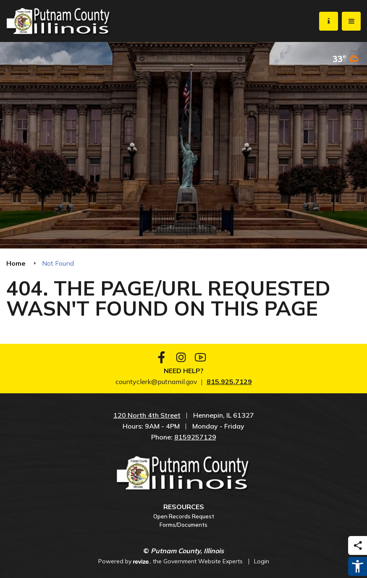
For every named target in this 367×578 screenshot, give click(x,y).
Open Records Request (183, 516)
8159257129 (195, 437)
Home (16, 263)
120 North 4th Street (147, 415)
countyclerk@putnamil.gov (156, 381)
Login (261, 561)
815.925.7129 (229, 381)
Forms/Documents (183, 524)
